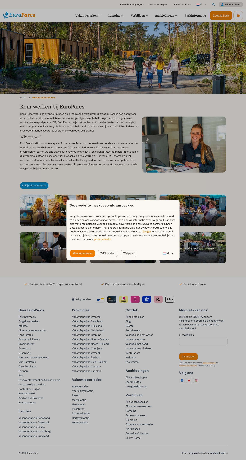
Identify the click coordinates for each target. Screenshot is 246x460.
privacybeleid (102, 239)
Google (146, 231)
